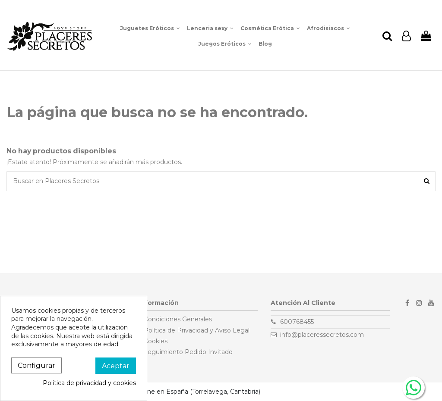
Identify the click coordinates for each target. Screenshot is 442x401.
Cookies (155, 341)
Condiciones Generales (178, 319)
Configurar (36, 365)
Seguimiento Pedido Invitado (188, 352)
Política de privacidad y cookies (89, 383)
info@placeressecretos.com (322, 335)
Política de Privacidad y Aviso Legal (196, 330)
